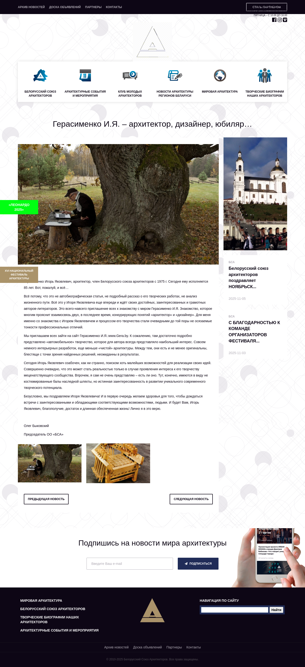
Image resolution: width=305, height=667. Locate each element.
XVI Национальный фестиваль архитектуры (19, 274)
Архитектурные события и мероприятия (59, 630)
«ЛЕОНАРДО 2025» (19, 207)
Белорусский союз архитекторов (52, 609)
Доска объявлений (65, 7)
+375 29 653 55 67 (271, 5)
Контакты (114, 7)
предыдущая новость (46, 499)
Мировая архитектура (41, 600)
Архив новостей (31, 7)
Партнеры (93, 7)
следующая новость (191, 499)
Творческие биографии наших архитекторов (49, 619)
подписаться (198, 563)
